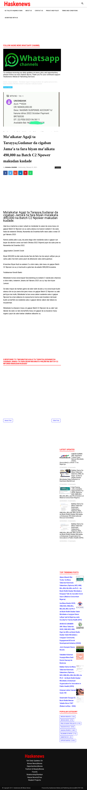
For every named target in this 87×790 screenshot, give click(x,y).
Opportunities (65, 740)
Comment (57, 167)
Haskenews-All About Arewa (22, 788)
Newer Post (8, 420)
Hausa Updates (8, 87)
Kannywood (65, 737)
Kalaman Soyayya (66, 733)
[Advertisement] (43, 26)
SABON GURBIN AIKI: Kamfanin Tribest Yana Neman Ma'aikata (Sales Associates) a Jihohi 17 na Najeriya (72, 459)
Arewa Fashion (66, 716)
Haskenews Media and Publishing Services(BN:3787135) (66, 788)
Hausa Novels (65, 727)
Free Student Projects (68, 723)
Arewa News (65, 720)
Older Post (56, 420)
